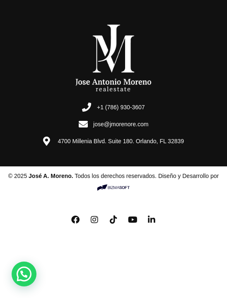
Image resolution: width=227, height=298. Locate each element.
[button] (24, 274)
